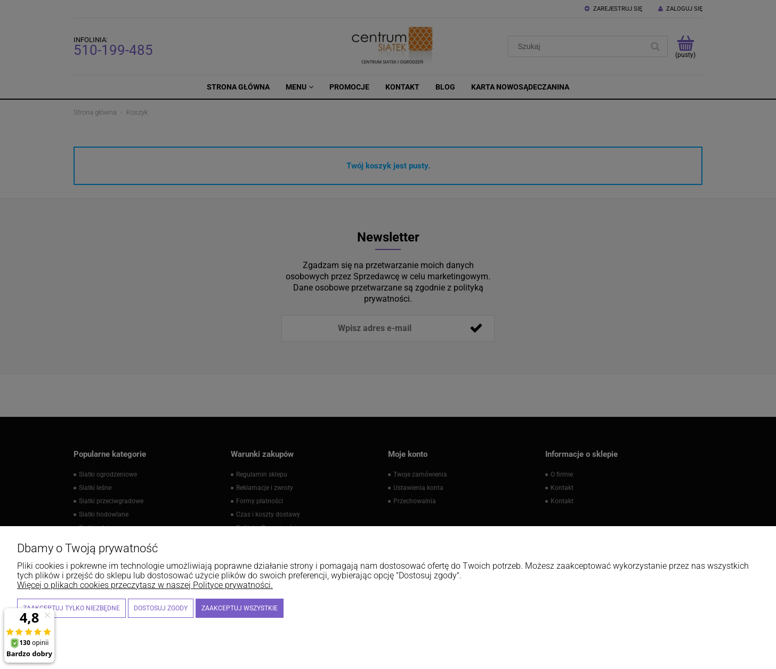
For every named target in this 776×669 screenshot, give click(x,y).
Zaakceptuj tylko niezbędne (71, 608)
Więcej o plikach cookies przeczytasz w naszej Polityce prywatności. (145, 585)
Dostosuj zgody (161, 608)
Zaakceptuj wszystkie (239, 608)
